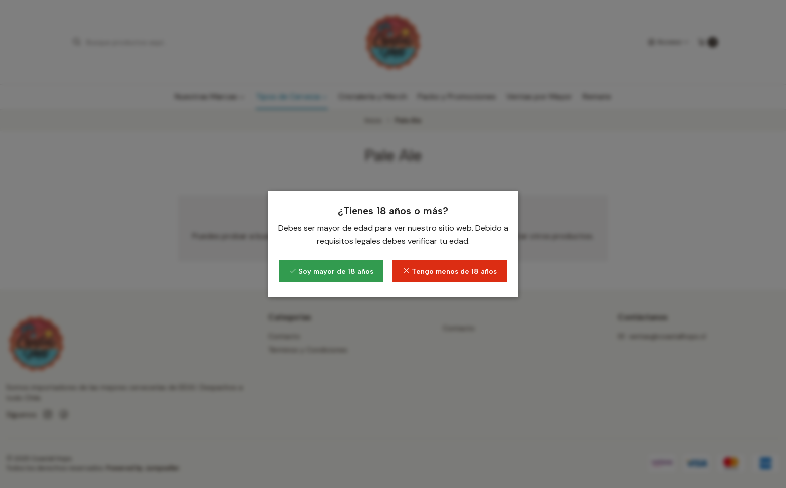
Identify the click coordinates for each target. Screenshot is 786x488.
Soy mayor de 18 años (331, 271)
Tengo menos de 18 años (450, 271)
